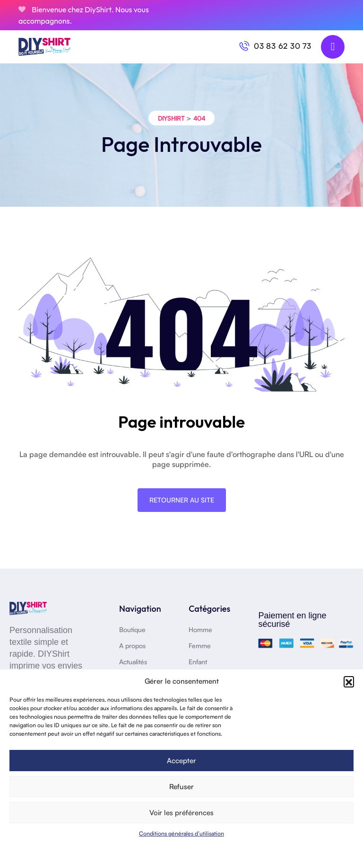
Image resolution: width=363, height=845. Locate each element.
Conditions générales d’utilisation (181, 833)
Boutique (132, 629)
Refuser (181, 786)
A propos (132, 646)
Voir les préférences (181, 812)
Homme (200, 629)
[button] (349, 681)
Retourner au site (181, 500)
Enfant (198, 662)
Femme (200, 646)
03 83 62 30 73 (282, 46)
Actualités (133, 662)
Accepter (181, 760)
